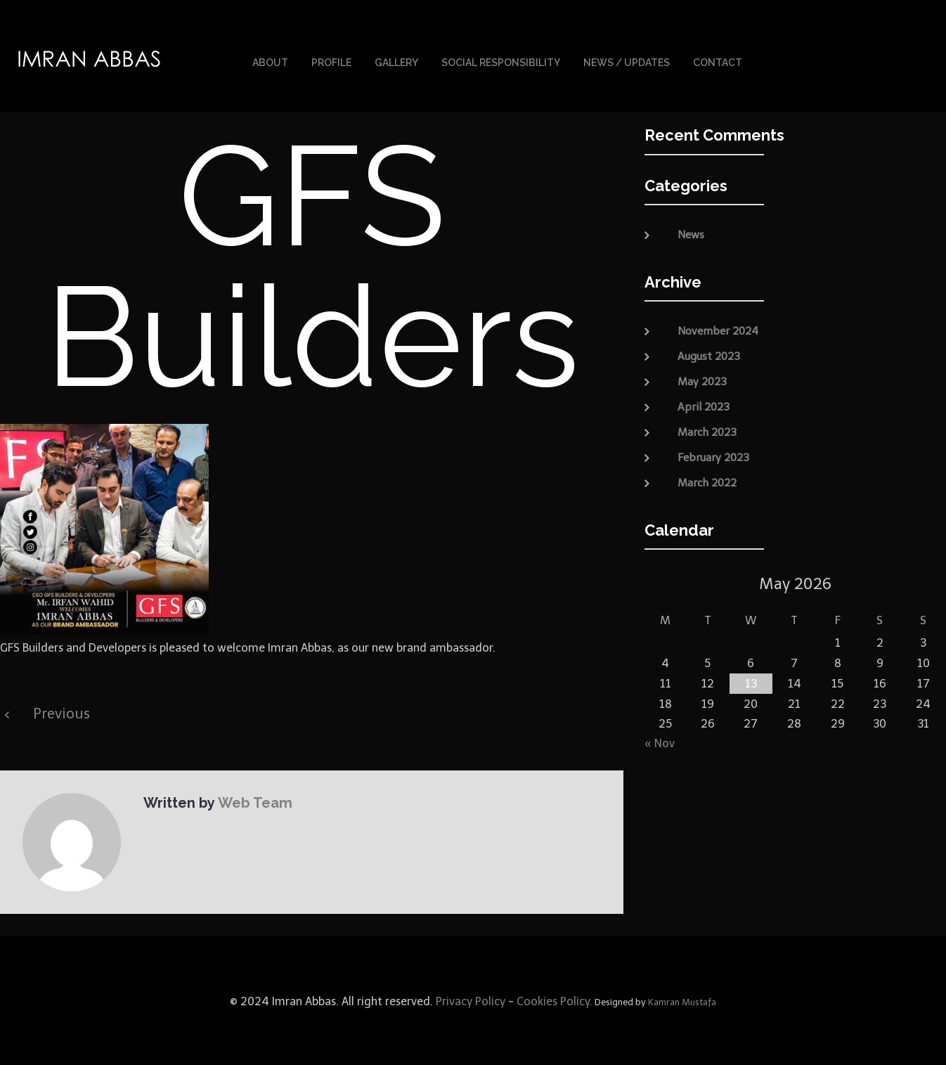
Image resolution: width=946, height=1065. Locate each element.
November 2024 (718, 329)
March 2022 (707, 481)
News (691, 233)
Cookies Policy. (554, 1000)
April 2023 (704, 405)
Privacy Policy (469, 1000)
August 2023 (709, 354)
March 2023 (707, 430)
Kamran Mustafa (682, 1000)
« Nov (659, 742)
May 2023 (702, 379)
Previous (61, 712)
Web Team (253, 801)
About (270, 61)
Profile (331, 61)
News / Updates (626, 61)
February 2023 (713, 455)
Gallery (396, 61)
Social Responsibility (500, 61)
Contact (717, 61)
